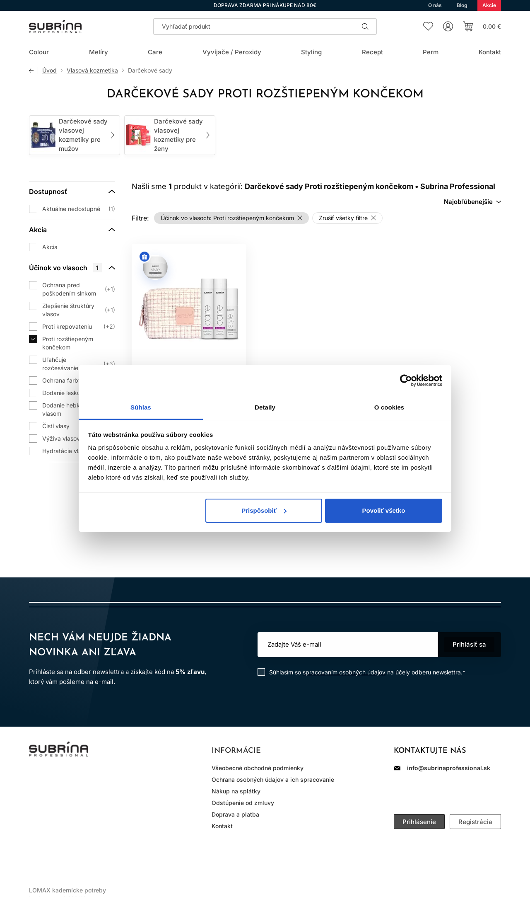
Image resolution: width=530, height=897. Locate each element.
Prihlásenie (419, 822)
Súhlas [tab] (140, 407)
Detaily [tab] (265, 407)
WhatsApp (82, 778)
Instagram (36, 778)
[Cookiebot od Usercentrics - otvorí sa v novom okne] (406, 380)
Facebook (59, 778)
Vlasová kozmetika (92, 70)
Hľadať (365, 26)
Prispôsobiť (264, 510)
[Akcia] (72, 229)
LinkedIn (129, 778)
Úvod (49, 70)
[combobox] (472, 202)
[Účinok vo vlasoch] (72, 267)
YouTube (106, 778)
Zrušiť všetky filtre (343, 217)
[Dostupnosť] (72, 191)
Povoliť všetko (383, 510)
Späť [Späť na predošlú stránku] (33, 70)
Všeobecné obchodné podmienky (258, 767)
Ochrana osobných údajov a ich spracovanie (273, 779)
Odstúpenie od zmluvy (243, 802)
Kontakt (222, 825)
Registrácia (475, 822)
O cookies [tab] (389, 407)
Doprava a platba (235, 814)
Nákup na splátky (236, 791)
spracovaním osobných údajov (344, 672)
